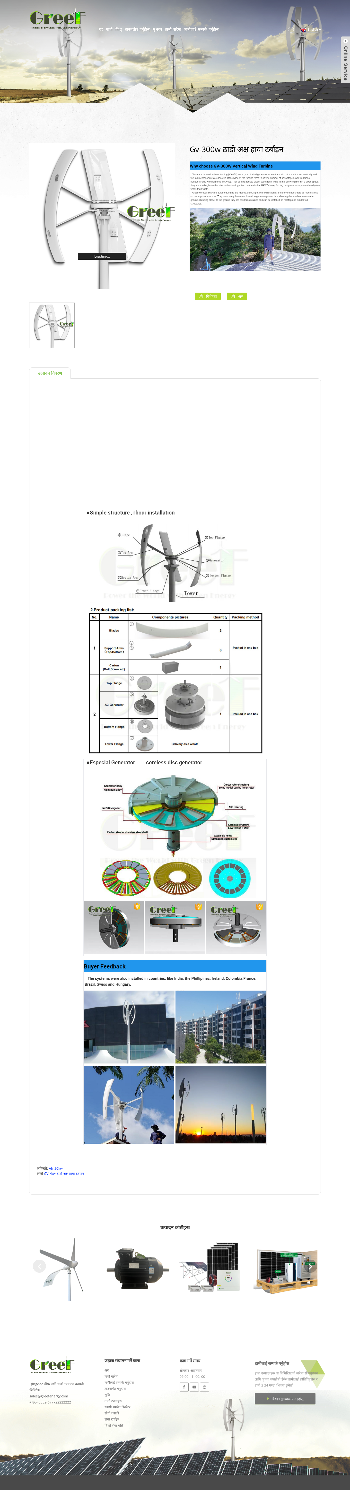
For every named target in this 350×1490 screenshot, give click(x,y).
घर (101, 29)
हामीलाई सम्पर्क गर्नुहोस (201, 29)
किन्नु (118, 29)
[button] (39, 1266)
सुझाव (157, 29)
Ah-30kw (56, 1168)
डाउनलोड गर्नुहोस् (137, 29)
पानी (109, 29)
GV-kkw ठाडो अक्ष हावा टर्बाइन (64, 1173)
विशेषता (211, 296)
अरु (240, 296)
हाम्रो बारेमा (173, 29)
